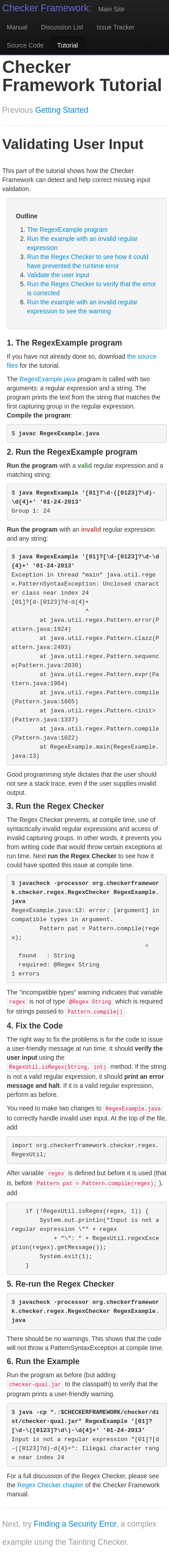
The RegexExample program (67, 229)
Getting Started (61, 110)
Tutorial (67, 45)
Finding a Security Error (75, 1523)
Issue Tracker (115, 27)
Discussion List (62, 27)
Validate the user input (58, 275)
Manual (17, 27)
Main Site (111, 9)
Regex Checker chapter (50, 1485)
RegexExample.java (47, 379)
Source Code (25, 45)
